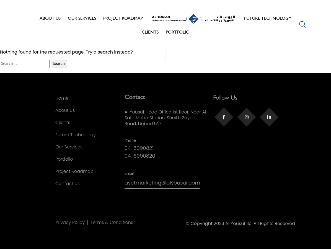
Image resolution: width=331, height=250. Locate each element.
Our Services (82, 19)
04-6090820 (141, 156)
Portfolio (178, 33)
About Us (50, 19)
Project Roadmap (123, 19)
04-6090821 (140, 148)
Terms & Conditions (111, 222)
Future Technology (267, 19)
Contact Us (67, 183)
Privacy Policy (70, 222)
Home (61, 98)
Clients (150, 33)
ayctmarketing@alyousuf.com (165, 184)
